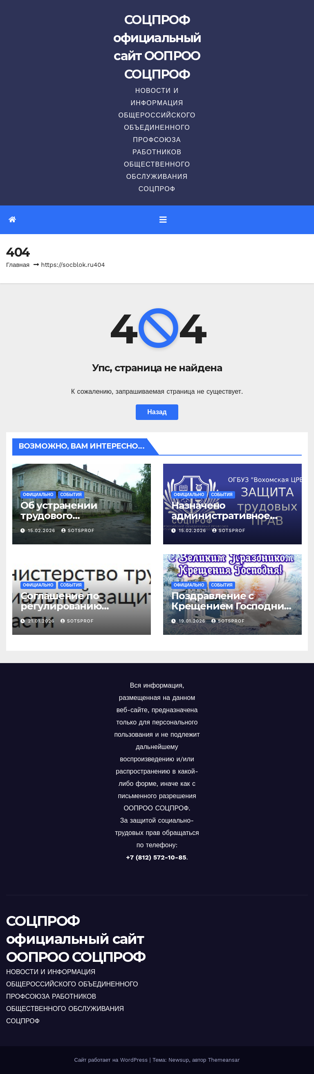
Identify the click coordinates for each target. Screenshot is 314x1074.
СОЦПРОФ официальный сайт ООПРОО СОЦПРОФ (75, 939)
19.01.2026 (193, 621)
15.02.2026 (42, 530)
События (71, 494)
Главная (17, 264)
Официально (38, 494)
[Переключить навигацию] (163, 220)
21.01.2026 (42, 621)
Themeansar (224, 1060)
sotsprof (78, 530)
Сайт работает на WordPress (111, 1060)
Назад (156, 412)
